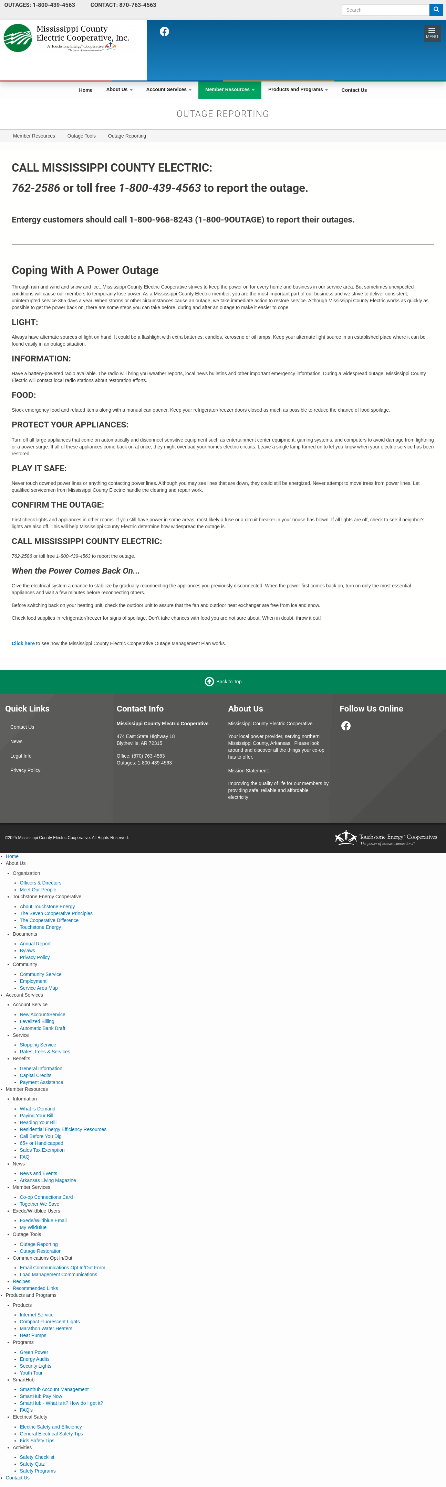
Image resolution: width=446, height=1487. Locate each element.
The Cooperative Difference (49, 920)
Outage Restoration (40, 1251)
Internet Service (36, 1314)
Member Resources (230, 89)
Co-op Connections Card (46, 1197)
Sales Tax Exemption (42, 1150)
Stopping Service (38, 1045)
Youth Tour (31, 1373)
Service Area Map (39, 988)
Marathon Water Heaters (46, 1328)
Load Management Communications (58, 1274)
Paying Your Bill (36, 1115)
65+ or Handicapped (41, 1143)
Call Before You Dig (40, 1136)
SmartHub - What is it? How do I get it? (61, 1403)
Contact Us (354, 90)
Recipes (21, 1281)
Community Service (40, 974)
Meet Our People (38, 889)
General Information (41, 1068)
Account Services (168, 89)
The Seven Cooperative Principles (56, 913)
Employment (33, 981)
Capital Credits (35, 1075)
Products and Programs (298, 89)
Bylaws (27, 950)
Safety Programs (37, 1471)
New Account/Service (42, 1014)
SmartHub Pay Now (41, 1396)
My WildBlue (33, 1227)
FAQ (24, 1157)
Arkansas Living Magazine (48, 1180)
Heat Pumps (33, 1335)
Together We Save (39, 1204)
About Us (119, 89)
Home (86, 90)
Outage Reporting (39, 1244)
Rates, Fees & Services (45, 1051)
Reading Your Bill (38, 1122)
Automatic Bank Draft (42, 1028)
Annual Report (35, 943)
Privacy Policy (25, 770)
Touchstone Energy (40, 927)
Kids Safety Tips (37, 1440)
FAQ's (26, 1410)
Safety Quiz (32, 1464)
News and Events (38, 1173)
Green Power (34, 1352)
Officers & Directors (40, 883)
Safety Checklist (37, 1457)
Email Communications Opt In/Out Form (62, 1267)
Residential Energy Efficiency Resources (63, 1129)
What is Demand (37, 1108)
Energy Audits (34, 1359)
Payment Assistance (41, 1082)
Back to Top (229, 681)
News (16, 741)
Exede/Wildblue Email (43, 1220)
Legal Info (21, 756)
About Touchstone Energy (47, 906)
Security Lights (35, 1366)
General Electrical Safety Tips (51, 1433)
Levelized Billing (37, 1021)
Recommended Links (35, 1288)
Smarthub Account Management (54, 1389)
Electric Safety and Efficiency (51, 1427)
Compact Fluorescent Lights (50, 1321)
